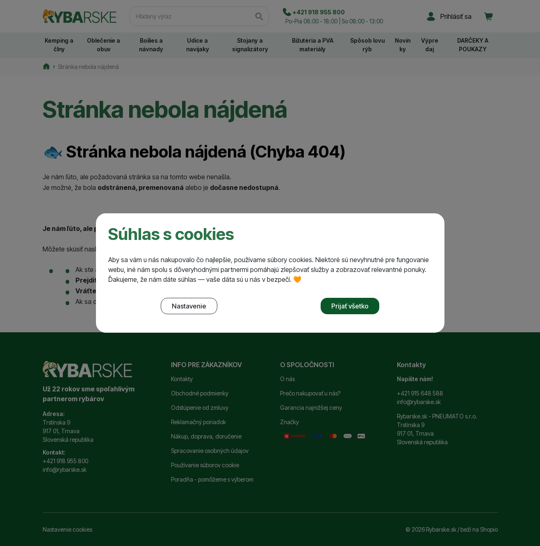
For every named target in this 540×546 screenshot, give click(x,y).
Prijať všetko (350, 306)
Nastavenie (189, 306)
